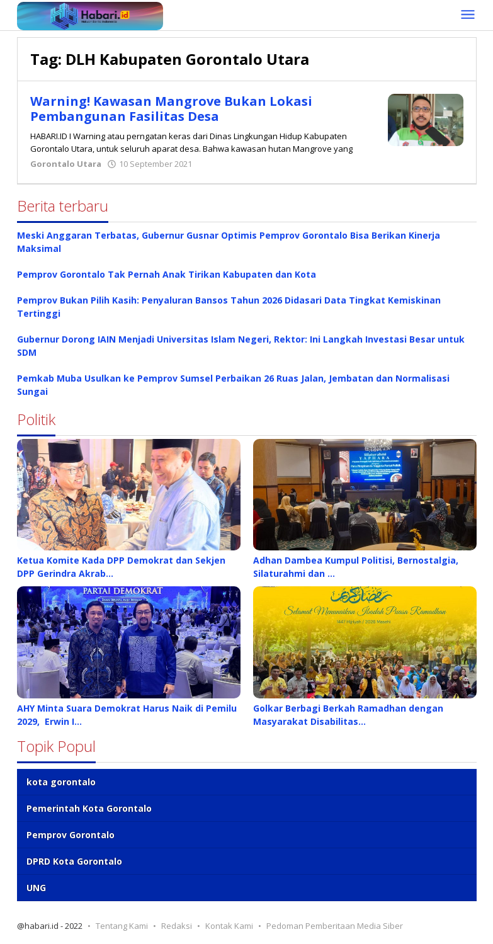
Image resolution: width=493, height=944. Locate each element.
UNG (36, 888)
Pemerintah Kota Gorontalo (89, 808)
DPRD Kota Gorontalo (74, 861)
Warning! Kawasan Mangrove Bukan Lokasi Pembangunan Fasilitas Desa (171, 109)
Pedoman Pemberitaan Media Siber (334, 925)
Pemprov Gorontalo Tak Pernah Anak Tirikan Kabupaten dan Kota (166, 274)
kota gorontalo (61, 782)
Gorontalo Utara (65, 163)
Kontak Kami (229, 925)
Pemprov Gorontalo (70, 835)
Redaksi (176, 925)
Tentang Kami (122, 925)
